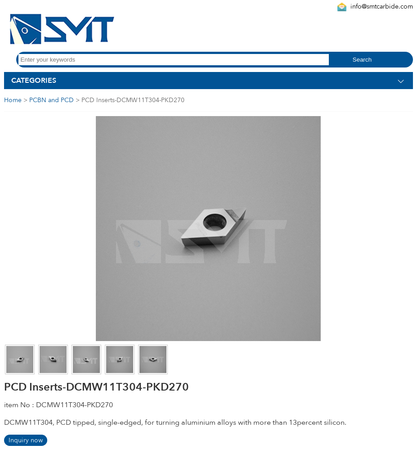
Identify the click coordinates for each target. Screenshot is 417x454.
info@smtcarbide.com (381, 6)
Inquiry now (26, 440)
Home (13, 100)
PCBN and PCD (51, 100)
